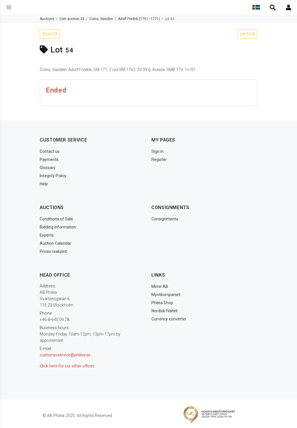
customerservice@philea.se (65, 355)
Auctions (47, 19)
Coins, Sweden (101, 19)
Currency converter (168, 319)
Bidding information (58, 227)
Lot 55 (247, 34)
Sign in (157, 151)
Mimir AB (159, 286)
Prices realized (53, 251)
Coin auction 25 (71, 19)
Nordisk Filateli (164, 311)
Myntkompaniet (165, 294)
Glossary (47, 167)
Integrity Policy (53, 175)
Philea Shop (162, 302)
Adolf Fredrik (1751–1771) (139, 19)
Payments (49, 159)
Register (159, 159)
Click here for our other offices (67, 366)
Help (44, 184)
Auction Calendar (55, 243)
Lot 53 (49, 34)
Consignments (164, 219)
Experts (47, 235)
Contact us (49, 151)
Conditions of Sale (56, 219)
